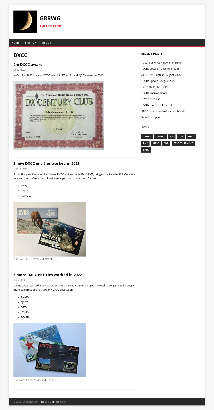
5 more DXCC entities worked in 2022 (47, 274)
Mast (156, 143)
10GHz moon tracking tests (157, 105)
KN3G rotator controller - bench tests (163, 111)
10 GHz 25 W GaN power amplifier (161, 62)
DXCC (191, 136)
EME (145, 143)
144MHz (160, 136)
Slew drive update (151, 117)
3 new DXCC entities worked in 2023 (46, 163)
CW (172, 136)
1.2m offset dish (150, 99)
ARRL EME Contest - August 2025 (161, 75)
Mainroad (55, 401)
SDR (166, 143)
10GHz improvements (154, 93)
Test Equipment (183, 143)
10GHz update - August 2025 (158, 81)
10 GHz (147, 136)
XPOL (146, 149)
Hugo (42, 401)
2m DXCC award (28, 64)
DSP (181, 136)
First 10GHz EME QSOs (154, 87)
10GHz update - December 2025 (160, 68)
